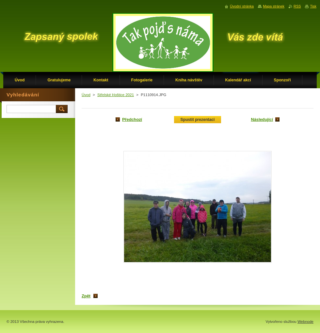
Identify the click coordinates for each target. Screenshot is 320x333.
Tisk (313, 6)
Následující (262, 119)
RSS (297, 6)
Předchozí (132, 119)
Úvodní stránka (242, 6)
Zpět (86, 295)
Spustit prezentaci (198, 119)
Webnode (305, 322)
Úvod (86, 95)
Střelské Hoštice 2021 (115, 95)
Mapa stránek (273, 6)
